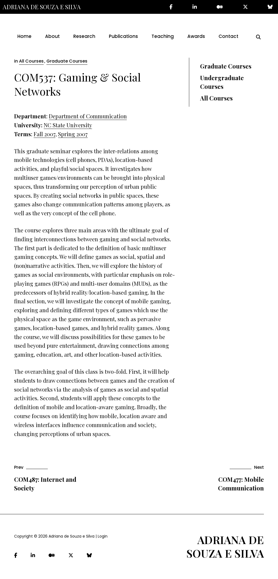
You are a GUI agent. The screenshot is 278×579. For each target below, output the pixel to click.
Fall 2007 (44, 134)
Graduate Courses (66, 61)
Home (24, 36)
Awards (196, 36)
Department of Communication (88, 116)
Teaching (162, 36)
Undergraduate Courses (222, 82)
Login (103, 536)
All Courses (31, 61)
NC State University (68, 125)
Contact (228, 36)
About (52, 36)
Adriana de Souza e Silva (42, 7)
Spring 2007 (73, 134)
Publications (123, 36)
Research (84, 36)
